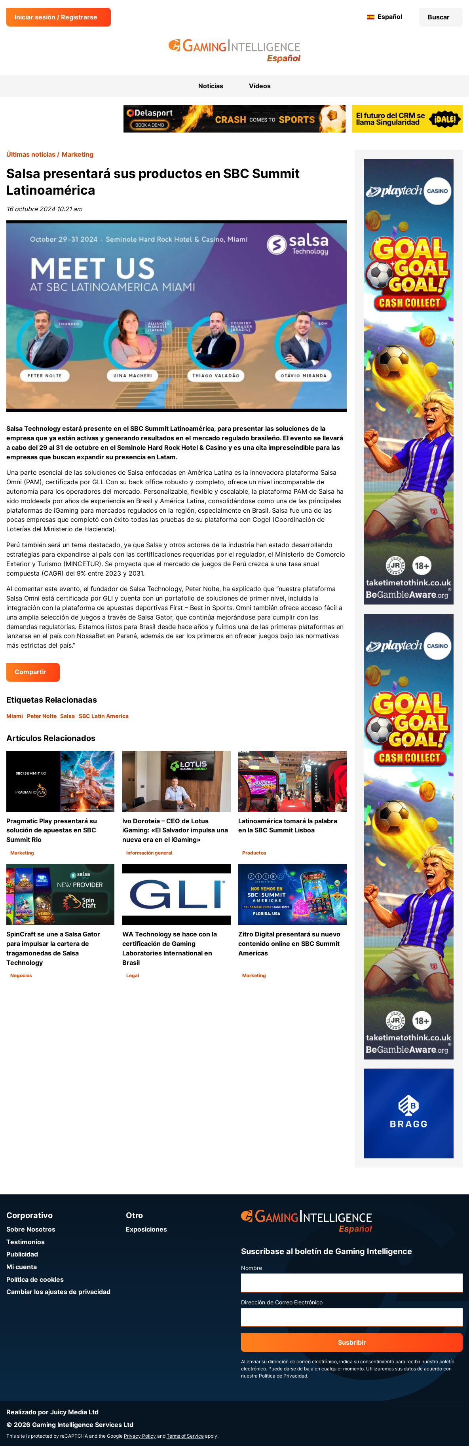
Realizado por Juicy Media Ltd (52, 1412)
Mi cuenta (21, 1267)
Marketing (77, 154)
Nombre (251, 1268)
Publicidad (22, 1254)
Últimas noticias (30, 154)
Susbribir (352, 1342)
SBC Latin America (104, 716)
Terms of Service (185, 1436)
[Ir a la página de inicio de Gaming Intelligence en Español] (234, 51)
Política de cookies (35, 1279)
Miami (14, 716)
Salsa (67, 716)
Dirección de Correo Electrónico (282, 1302)
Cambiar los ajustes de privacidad (58, 1292)
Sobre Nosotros (30, 1229)
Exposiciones (146, 1229)
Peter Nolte (42, 716)
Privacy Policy (140, 1436)
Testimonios (25, 1242)
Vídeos (260, 86)
